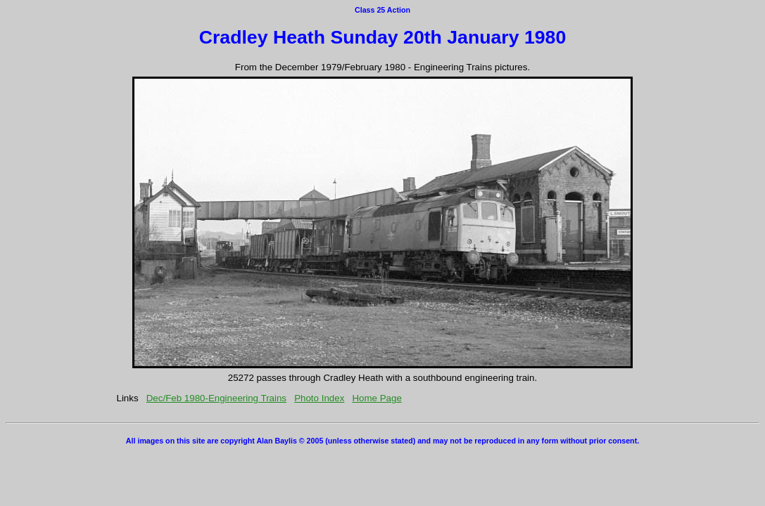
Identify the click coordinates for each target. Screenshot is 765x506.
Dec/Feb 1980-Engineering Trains (216, 398)
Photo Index (319, 398)
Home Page (376, 398)
